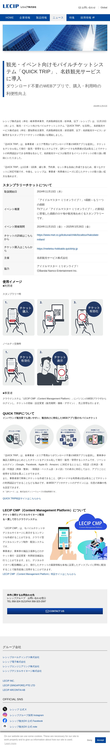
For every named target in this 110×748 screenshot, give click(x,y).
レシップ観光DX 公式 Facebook (23, 721)
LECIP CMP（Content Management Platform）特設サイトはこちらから (39, 574)
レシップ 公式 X (14, 709)
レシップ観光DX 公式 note (21, 726)
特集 (72, 17)
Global (104, 7)
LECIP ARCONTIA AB (14, 690)
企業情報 (24, 17)
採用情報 (87, 17)
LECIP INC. (8, 681)
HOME (10, 17)
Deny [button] (89, 740)
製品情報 (41, 17)
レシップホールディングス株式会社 (21, 657)
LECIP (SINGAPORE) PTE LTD (19, 685)
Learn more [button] (10, 743)
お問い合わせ (89, 7)
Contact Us (55, 611)
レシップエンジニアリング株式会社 (21, 666)
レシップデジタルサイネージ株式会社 (22, 671)
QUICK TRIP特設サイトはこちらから (22, 498)
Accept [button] (100, 740)
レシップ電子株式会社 (14, 662)
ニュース (58, 17)
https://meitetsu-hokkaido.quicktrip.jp (57, 248)
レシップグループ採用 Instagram (23, 715)
